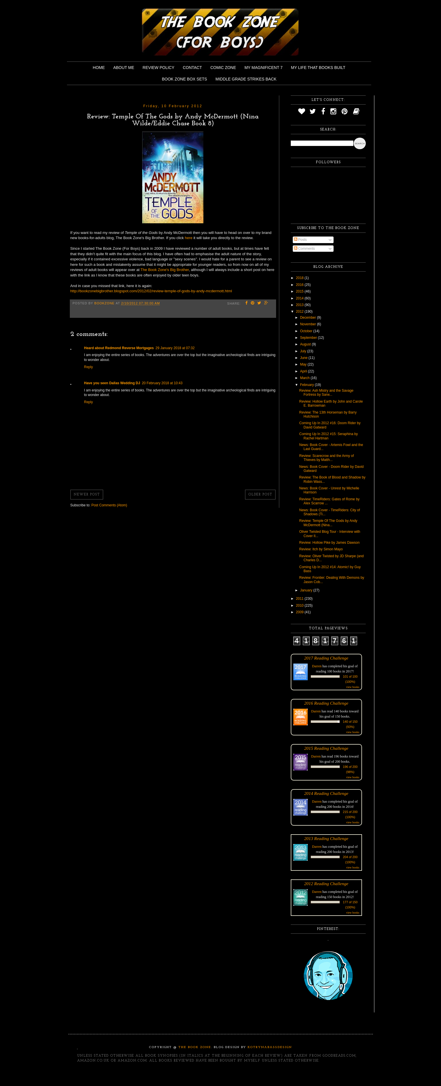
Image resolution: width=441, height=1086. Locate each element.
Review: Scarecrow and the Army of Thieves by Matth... (326, 458)
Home (99, 67)
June (304, 358)
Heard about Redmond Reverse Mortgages (119, 348)
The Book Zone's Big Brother (164, 270)
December (308, 318)
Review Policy (158, 67)
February (307, 385)
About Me (123, 67)
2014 (300, 298)
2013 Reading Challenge (326, 838)
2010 (300, 605)
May (303, 364)
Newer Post (87, 494)
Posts (300, 240)
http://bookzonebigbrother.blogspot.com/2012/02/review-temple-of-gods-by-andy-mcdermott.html (151, 291)
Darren (316, 666)
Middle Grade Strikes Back (245, 79)
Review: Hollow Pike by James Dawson (329, 543)
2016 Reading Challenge (326, 703)
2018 (300, 278)
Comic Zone (223, 67)
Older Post (260, 494)
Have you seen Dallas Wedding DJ (112, 383)
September (309, 338)
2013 (300, 305)
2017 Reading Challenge (326, 658)
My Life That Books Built (318, 67)
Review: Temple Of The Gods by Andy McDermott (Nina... (328, 523)
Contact (192, 67)
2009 (300, 612)
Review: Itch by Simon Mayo (320, 549)
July (303, 351)
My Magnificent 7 (263, 67)
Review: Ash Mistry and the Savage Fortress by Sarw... (326, 393)
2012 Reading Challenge (326, 883)
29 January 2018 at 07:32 (174, 348)
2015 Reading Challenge (326, 748)
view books (352, 687)
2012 (300, 312)
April (304, 371)
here (189, 238)
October (306, 331)
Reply (88, 367)
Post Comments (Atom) (109, 505)
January (306, 590)
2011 (300, 599)
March (305, 378)
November (308, 324)
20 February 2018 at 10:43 (162, 383)
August (306, 344)
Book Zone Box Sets (184, 79)
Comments (304, 249)
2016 (300, 285)
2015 (300, 291)
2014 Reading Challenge (326, 793)
